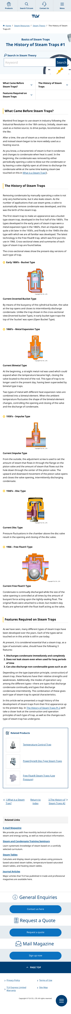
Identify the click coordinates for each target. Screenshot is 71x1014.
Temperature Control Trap (37, 744)
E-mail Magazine (12, 827)
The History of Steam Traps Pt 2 (43, 707)
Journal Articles (11, 871)
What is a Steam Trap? (34, 172)
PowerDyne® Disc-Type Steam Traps (42, 761)
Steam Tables (10, 854)
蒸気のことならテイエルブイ (35, 16)
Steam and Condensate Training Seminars (26, 841)
